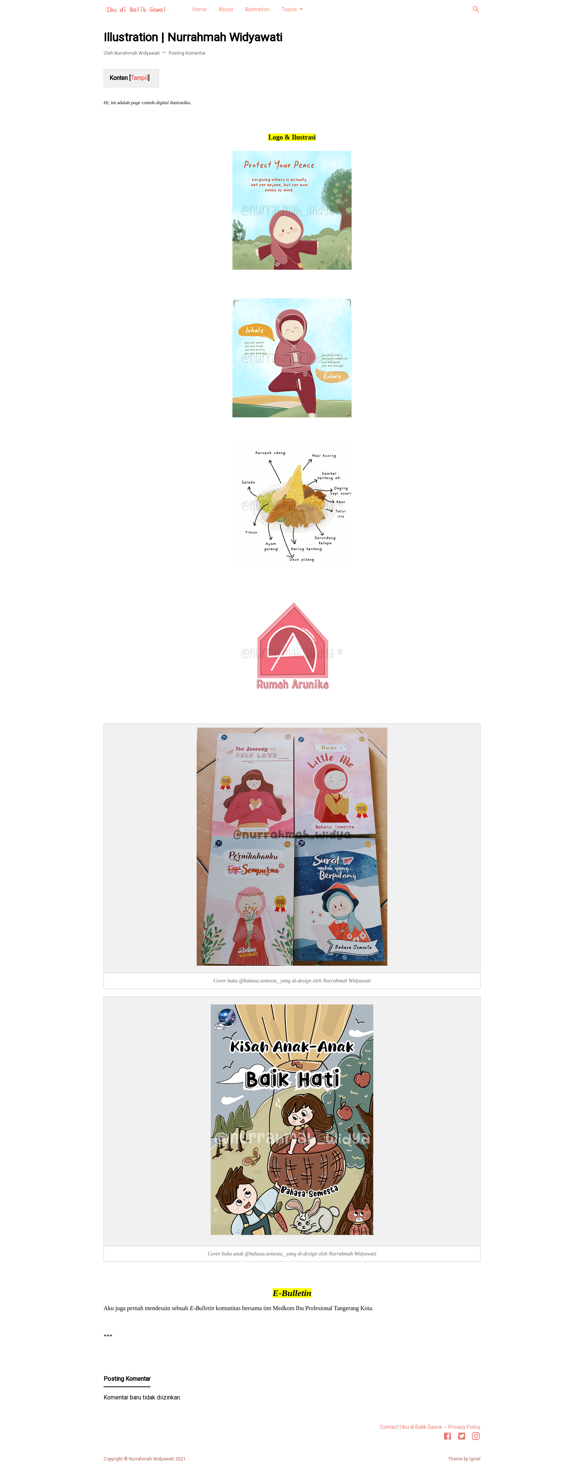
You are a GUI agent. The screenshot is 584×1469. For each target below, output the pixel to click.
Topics (289, 9)
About (226, 9)
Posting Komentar (187, 53)
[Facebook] (447, 1437)
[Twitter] (461, 1437)
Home (200, 9)
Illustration (257, 9)
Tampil (139, 77)
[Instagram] (475, 1437)
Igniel (474, 1459)
